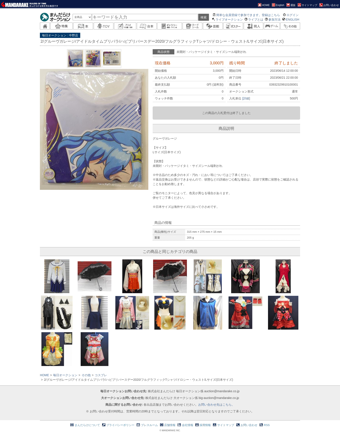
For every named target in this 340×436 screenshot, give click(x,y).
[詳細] (246, 98)
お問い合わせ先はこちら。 (216, 404)
